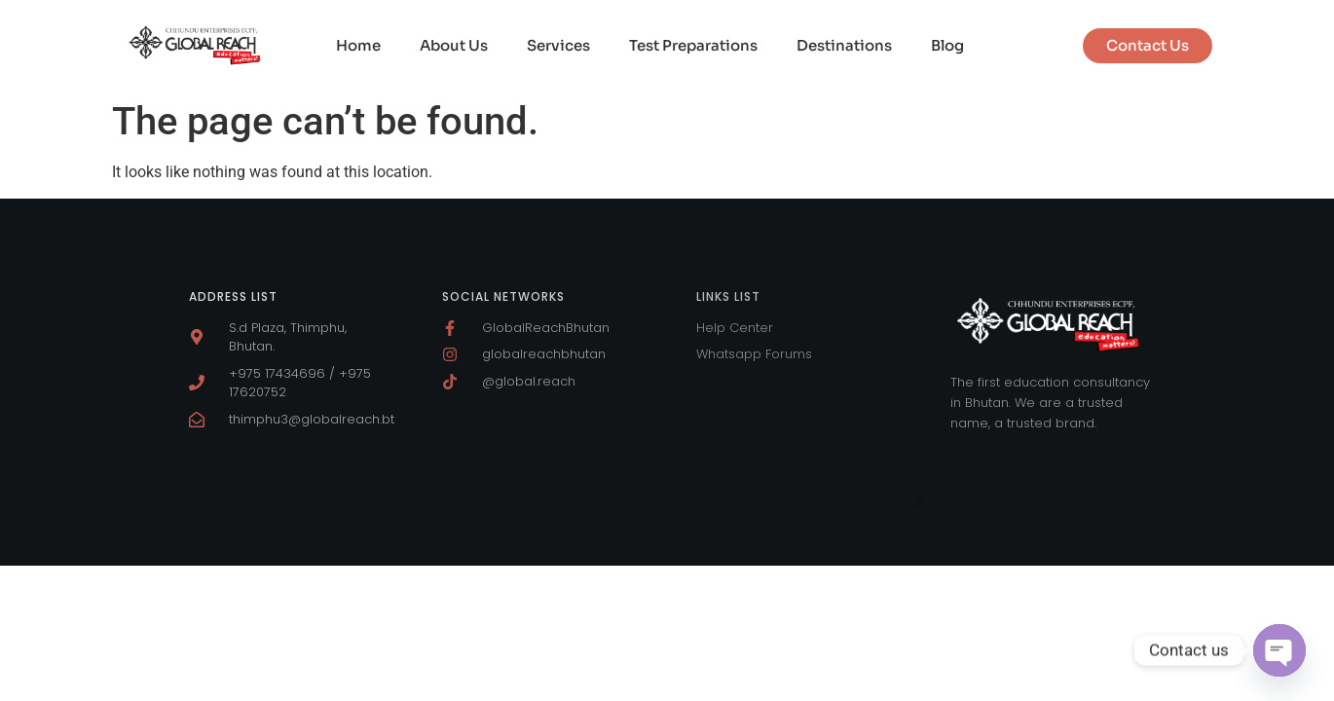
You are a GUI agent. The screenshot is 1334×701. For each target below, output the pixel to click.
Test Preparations (693, 45)
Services (558, 45)
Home (358, 45)
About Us (454, 45)
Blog (947, 45)
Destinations (844, 45)
